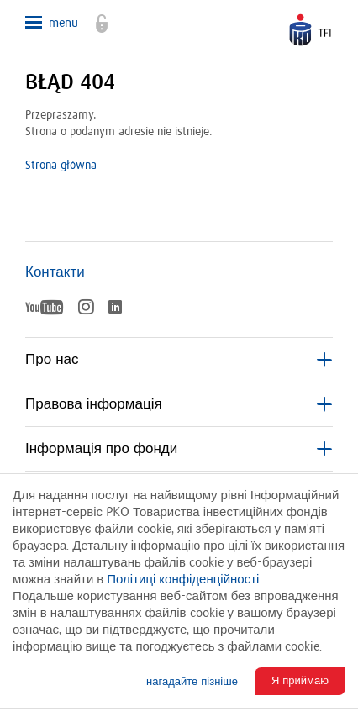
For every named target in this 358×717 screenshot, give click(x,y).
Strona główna (61, 165)
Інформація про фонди (178, 448)
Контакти (55, 272)
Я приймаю (300, 681)
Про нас (178, 359)
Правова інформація (178, 404)
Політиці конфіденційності (183, 579)
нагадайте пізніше (192, 681)
